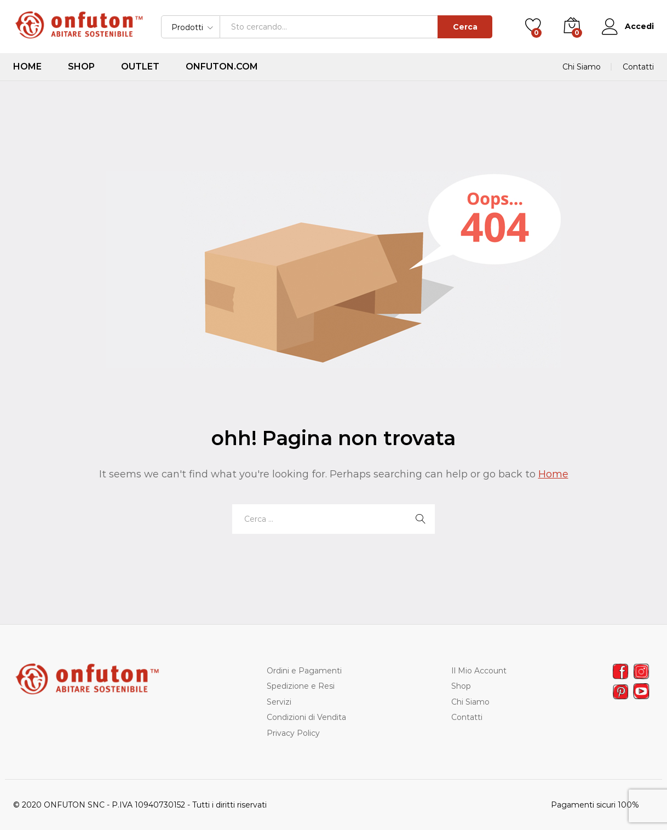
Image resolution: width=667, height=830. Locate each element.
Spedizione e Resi (301, 686)
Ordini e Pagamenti (304, 671)
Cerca (465, 27)
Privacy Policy (293, 733)
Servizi (279, 702)
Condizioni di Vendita (306, 717)
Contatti (638, 67)
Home (27, 66)
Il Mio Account (479, 671)
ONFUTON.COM (222, 66)
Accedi (628, 26)
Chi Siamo (581, 67)
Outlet (140, 66)
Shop (81, 66)
